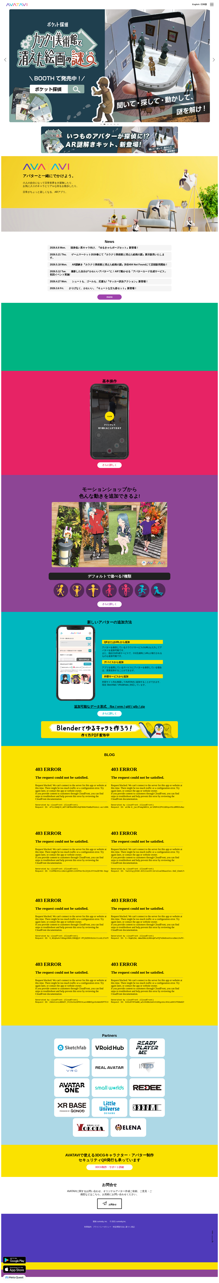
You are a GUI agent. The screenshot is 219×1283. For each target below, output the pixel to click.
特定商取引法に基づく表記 (124, 1227)
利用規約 (88, 1227)
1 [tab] (101, 124)
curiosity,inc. (121, 1221)
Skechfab (111, 685)
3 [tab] (108, 124)
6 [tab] (118, 124)
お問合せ (110, 1204)
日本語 (204, 4)
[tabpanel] (105, 65)
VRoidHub (123, 685)
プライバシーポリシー (102, 1227)
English (196, 4)
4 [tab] (111, 124)
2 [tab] (104, 124)
